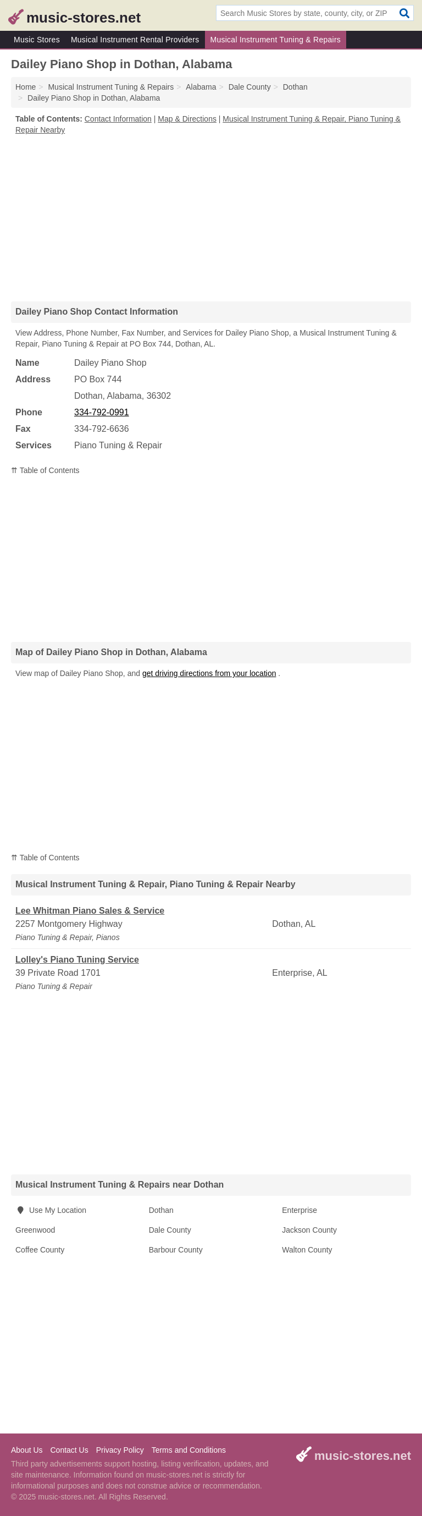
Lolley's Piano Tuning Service (77, 959)
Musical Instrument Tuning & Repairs (275, 39)
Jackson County (309, 1230)
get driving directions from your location (209, 673)
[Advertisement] (211, 218)
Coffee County (39, 1249)
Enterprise (299, 1210)
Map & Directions (187, 118)
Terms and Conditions (189, 1450)
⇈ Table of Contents (45, 470)
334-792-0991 (101, 412)
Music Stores (37, 39)
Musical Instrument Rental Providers (135, 39)
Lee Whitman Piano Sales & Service (89, 910)
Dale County (170, 1230)
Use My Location (50, 1210)
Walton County (307, 1249)
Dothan (161, 1210)
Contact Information (118, 118)
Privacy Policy (120, 1450)
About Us (27, 1450)
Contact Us (69, 1450)
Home (25, 87)
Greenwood (35, 1230)
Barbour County (176, 1249)
